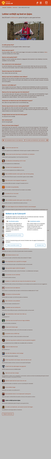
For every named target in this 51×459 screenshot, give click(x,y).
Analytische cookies (35, 221)
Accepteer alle (40, 245)
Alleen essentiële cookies (13, 245)
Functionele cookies (14, 221)
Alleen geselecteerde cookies (14, 235)
